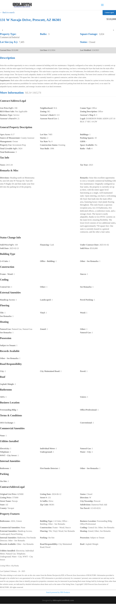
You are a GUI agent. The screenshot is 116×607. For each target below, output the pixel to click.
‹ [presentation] (2, 30)
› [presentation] (113, 30)
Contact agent (109, 12)
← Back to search (7, 12)
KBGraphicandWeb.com (63, 600)
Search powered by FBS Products (58, 592)
